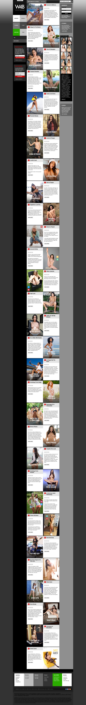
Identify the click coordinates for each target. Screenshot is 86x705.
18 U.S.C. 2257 (65, 694)
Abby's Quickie (50, 271)
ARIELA (62, 78)
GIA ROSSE (68, 97)
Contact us (28, 694)
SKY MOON (63, 93)
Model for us (58, 694)
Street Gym (49, 582)
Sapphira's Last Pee (35, 204)
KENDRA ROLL (65, 85)
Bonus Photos (33, 426)
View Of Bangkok (50, 49)
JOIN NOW (16, 32)
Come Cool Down (50, 93)
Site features (56, 678)
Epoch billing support (44, 694)
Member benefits (64, 17)
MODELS (23, 18)
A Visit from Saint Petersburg (50, 494)
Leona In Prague (50, 138)
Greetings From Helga (35, 382)
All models (27, 677)
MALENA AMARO (66, 92)
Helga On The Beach (35, 27)
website (29, 172)
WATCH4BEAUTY (20, 0)
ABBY (67, 78)
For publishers (52, 694)
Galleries (17, 678)
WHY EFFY (63, 90)
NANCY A (63, 76)
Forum (45, 678)
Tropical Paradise (34, 71)
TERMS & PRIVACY (18, 60)
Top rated (17, 680)
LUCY (62, 77)
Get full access (56, 677)
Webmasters (20, 695)
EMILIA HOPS (68, 84)
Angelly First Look (51, 448)
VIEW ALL (63, 99)
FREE (23, 32)
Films (17, 679)
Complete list (18, 681)
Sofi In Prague (50, 182)
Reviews (45, 680)
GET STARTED (64, 114)
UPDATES (16, 18)
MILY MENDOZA (67, 94)
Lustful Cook (33, 160)
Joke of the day (66, 680)
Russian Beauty (34, 115)
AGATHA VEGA (67, 91)
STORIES (16, 25)
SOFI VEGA (67, 89)
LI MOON (64, 81)
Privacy (15, 695)
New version (26, 695)
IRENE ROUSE (63, 79)
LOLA (69, 80)
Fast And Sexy (50, 537)
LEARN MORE (64, 31)
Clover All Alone (34, 515)
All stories (36, 677)
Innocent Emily (34, 249)
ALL (14, 37)
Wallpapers (65, 678)
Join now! (68, 16)
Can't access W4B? (65, 15)
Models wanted (56, 680)
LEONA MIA (65, 80)
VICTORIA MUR (65, 95)
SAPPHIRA (63, 86)
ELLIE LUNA (67, 77)
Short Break (33, 604)
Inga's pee (32, 293)
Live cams (65, 677)
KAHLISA (68, 86)
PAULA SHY (68, 87)
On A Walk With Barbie (36, 337)
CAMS (23, 25)
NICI (63, 87)
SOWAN (68, 82)
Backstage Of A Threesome (50, 405)
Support (45, 679)
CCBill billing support (35, 694)
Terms (69, 694)
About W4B (46, 677)
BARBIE (69, 79)
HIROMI (64, 82)
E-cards (64, 679)
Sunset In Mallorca (51, 4)
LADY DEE (63, 96)
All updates (18, 677)
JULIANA (68, 81)
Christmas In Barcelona (49, 627)
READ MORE (47, 19)
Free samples (56, 679)
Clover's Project (50, 226)
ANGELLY (67, 76)
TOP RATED (16, 40)
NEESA (62, 83)
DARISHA (64, 88)
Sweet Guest (33, 648)
